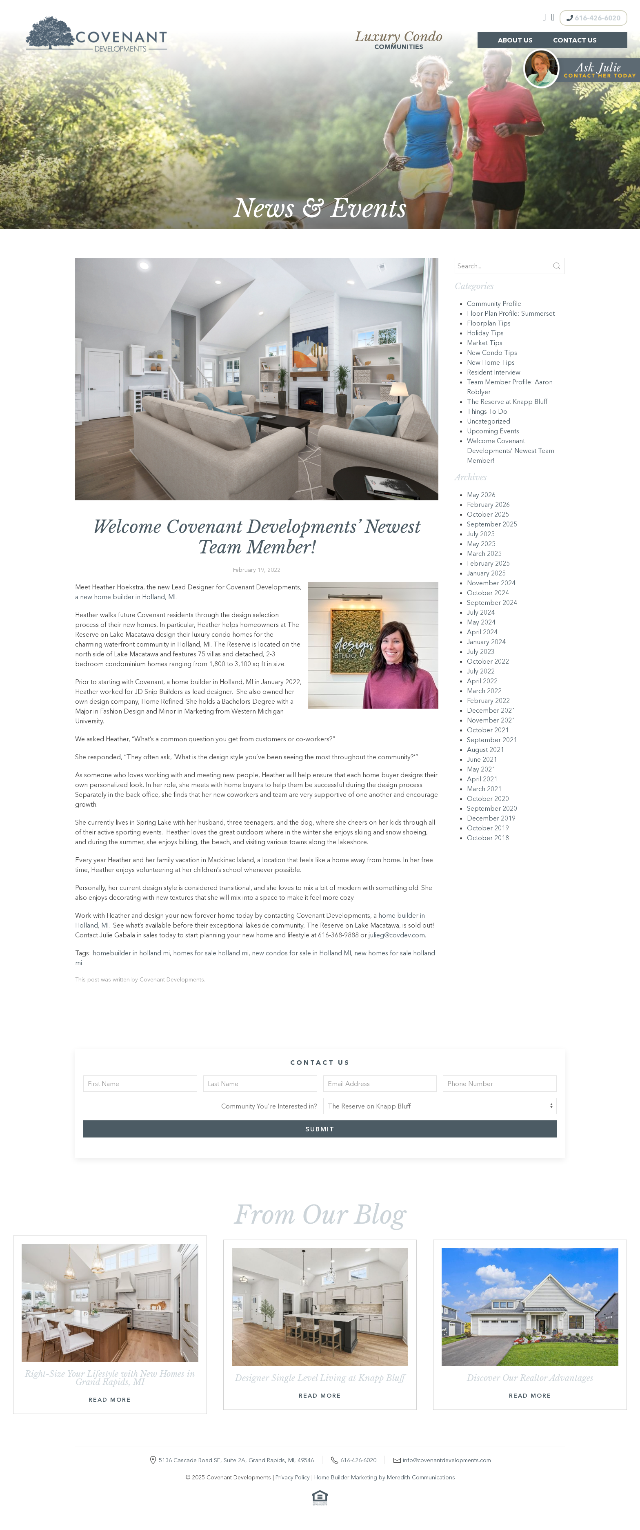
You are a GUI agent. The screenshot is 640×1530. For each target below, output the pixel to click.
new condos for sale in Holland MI (301, 953)
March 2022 (484, 691)
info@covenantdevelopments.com (447, 1460)
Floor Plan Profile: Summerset (511, 313)
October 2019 (488, 828)
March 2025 (484, 553)
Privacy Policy (293, 1477)
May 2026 (481, 495)
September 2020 (492, 808)
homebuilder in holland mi (131, 953)
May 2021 (481, 769)
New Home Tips (491, 362)
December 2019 (491, 818)
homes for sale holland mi (211, 953)
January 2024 (486, 642)
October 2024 (488, 593)
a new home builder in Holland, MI (125, 597)
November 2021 (491, 720)
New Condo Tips (492, 352)
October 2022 (488, 661)
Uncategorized (488, 421)
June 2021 (482, 759)
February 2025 (488, 563)
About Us (515, 40)
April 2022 (482, 681)
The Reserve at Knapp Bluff (507, 401)
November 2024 (491, 583)
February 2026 (488, 504)
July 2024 (481, 612)
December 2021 (491, 710)
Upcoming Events (493, 431)
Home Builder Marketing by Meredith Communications (384, 1477)
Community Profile (494, 303)
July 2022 (481, 671)
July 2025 (481, 534)
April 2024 (482, 632)
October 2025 (488, 514)
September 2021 (492, 740)
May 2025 (481, 544)
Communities (399, 41)
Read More (110, 1399)
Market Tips (484, 343)
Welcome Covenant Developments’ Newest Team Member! (510, 450)
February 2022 (488, 700)
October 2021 (488, 730)
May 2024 (481, 622)
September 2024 (492, 602)
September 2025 (492, 524)
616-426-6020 (593, 18)
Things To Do (487, 411)
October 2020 (488, 798)
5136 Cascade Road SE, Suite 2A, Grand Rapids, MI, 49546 (236, 1460)
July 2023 (481, 651)
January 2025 (486, 573)
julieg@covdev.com (397, 935)
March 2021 (484, 789)
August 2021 (485, 749)
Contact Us (575, 40)
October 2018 (488, 838)
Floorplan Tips (489, 323)
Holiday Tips (485, 333)
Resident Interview (493, 372)
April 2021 (482, 779)
